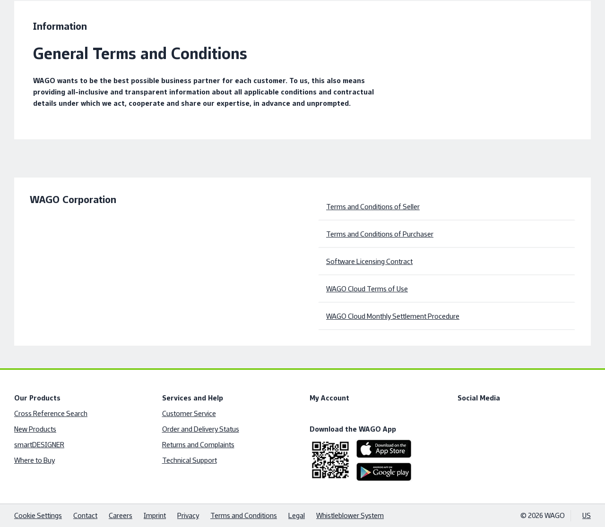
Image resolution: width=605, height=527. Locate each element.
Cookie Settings (38, 515)
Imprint (155, 515)
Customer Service (189, 413)
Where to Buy (34, 460)
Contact (85, 515)
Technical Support (189, 460)
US (586, 515)
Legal (296, 515)
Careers (120, 515)
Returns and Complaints (198, 445)
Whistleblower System (350, 515)
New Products (35, 429)
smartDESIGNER (39, 445)
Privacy (188, 515)
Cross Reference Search (50, 413)
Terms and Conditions (243, 515)
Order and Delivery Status (200, 429)
